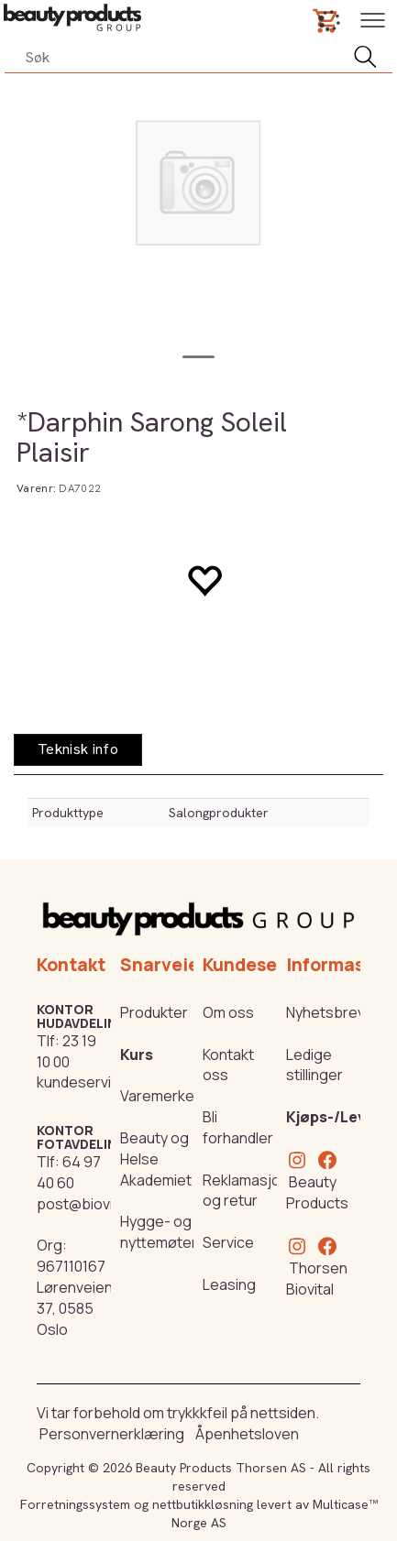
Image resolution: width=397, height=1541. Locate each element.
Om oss (228, 1012)
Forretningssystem (75, 1504)
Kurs (136, 1054)
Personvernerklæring (111, 1434)
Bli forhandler (238, 1127)
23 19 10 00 (66, 1051)
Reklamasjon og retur (246, 1190)
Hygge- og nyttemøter (158, 1231)
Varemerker (160, 1096)
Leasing (229, 1284)
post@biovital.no (93, 1204)
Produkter (154, 1012)
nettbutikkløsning (202, 1504)
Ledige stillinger (314, 1065)
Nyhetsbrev (325, 1012)
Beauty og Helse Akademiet (156, 1159)
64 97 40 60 (69, 1172)
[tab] (78, 750)
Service (228, 1242)
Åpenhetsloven (247, 1434)
